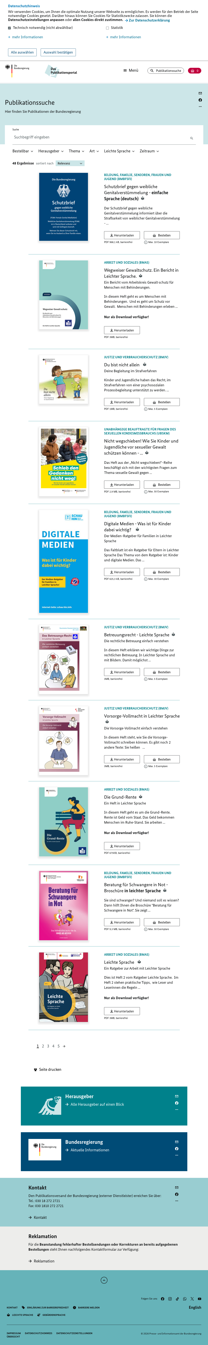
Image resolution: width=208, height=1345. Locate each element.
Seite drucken (47, 1069)
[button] (55, 37)
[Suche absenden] (192, 138)
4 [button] (53, 1046)
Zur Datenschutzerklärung (149, 20)
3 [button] (48, 1046)
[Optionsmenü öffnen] (200, 106)
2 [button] (43, 1046)
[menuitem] (23, 151)
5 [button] (59, 1046)
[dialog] (104, 30)
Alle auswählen (22, 52)
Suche (15, 129)
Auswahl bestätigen (58, 52)
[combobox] (40, 137)
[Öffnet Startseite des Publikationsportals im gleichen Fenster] (17, 71)
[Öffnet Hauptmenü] (131, 70)
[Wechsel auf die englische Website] (195, 1307)
